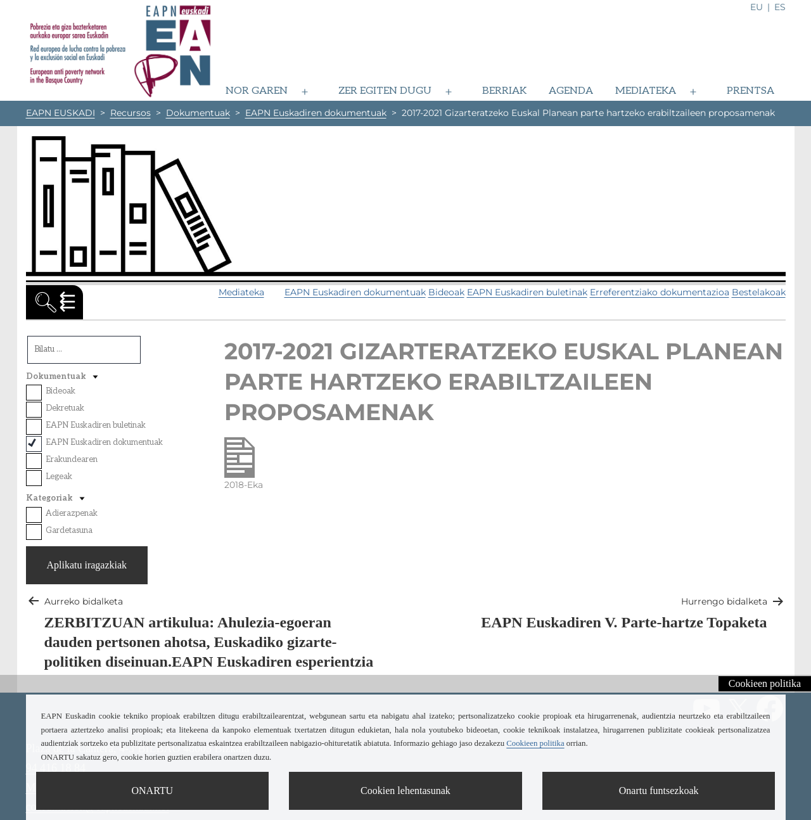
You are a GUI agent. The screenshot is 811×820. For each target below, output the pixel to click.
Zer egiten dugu (384, 91)
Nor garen (257, 91)
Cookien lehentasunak (405, 790)
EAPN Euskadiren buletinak (527, 292)
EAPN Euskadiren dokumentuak (355, 292)
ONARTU (152, 790)
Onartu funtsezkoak (659, 790)
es (780, 7)
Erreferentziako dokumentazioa (659, 292)
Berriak (504, 91)
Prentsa (750, 91)
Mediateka (645, 91)
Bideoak (446, 292)
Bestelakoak (759, 292)
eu (756, 7)
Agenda (571, 91)
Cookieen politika (765, 683)
